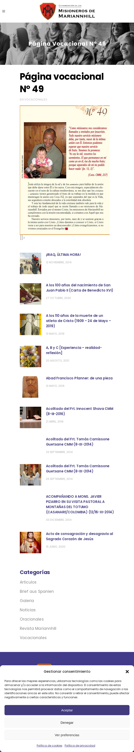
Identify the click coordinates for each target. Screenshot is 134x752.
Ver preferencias (67, 735)
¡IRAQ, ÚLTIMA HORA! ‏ (64, 254)
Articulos (28, 582)
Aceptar (67, 710)
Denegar (67, 722)
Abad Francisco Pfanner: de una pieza (79, 378)
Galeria (27, 600)
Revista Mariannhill (38, 628)
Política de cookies (49, 745)
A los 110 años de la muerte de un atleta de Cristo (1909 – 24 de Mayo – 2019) (78, 320)
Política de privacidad (80, 745)
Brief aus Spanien (37, 591)
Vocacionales (35, 99)
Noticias (28, 610)
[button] (127, 671)
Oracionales (32, 619)
